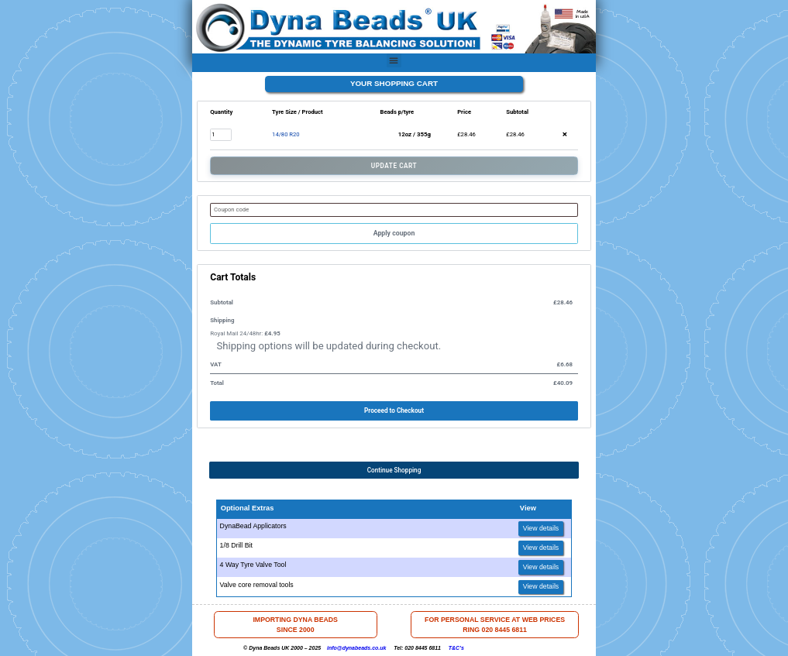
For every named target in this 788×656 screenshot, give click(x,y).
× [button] (565, 134)
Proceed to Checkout (394, 410)
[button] (394, 60)
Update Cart (394, 166)
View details (541, 528)
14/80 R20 (286, 134)
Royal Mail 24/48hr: (245, 333)
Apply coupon (394, 233)
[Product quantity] (221, 134)
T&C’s (456, 648)
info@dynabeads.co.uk (356, 648)
